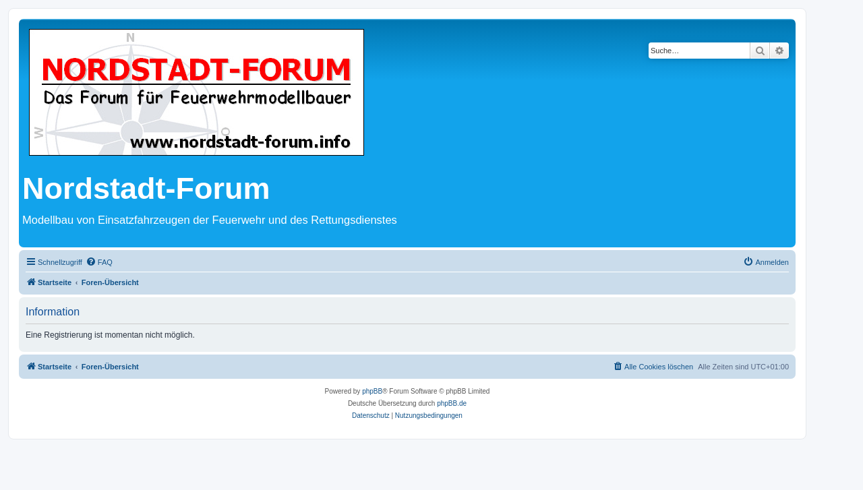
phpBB (372, 391)
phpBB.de (452, 403)
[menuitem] (99, 262)
